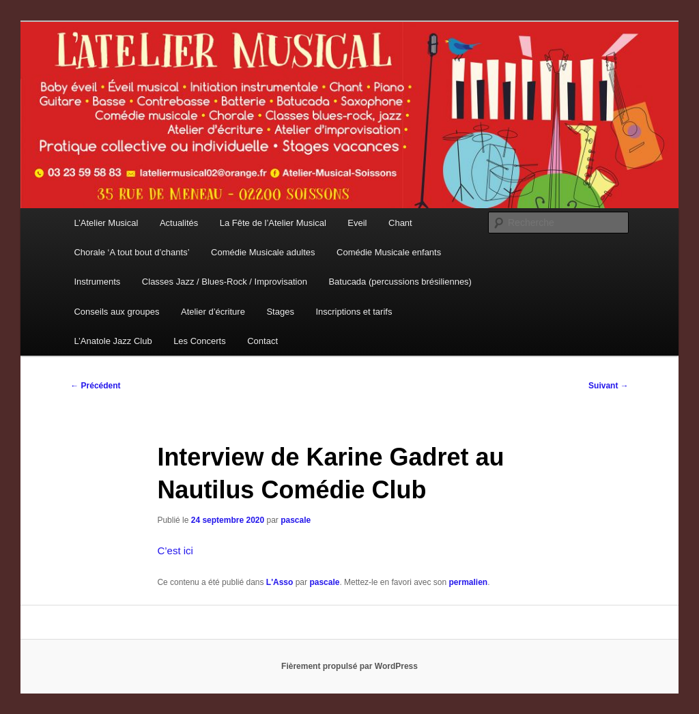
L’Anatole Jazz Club (113, 341)
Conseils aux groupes (116, 311)
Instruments (97, 281)
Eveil (357, 223)
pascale (296, 520)
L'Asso (280, 582)
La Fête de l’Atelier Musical (273, 223)
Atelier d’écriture (213, 311)
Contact (262, 341)
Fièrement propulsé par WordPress (349, 666)
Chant (400, 223)
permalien (468, 582)
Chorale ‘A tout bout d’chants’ (131, 252)
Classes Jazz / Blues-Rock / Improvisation (224, 281)
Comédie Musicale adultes (263, 252)
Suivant (608, 385)
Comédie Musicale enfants (389, 252)
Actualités (179, 223)
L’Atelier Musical (106, 223)
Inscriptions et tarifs (353, 311)
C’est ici (175, 550)
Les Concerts (199, 341)
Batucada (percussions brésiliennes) (400, 281)
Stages (280, 311)
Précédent (95, 385)
